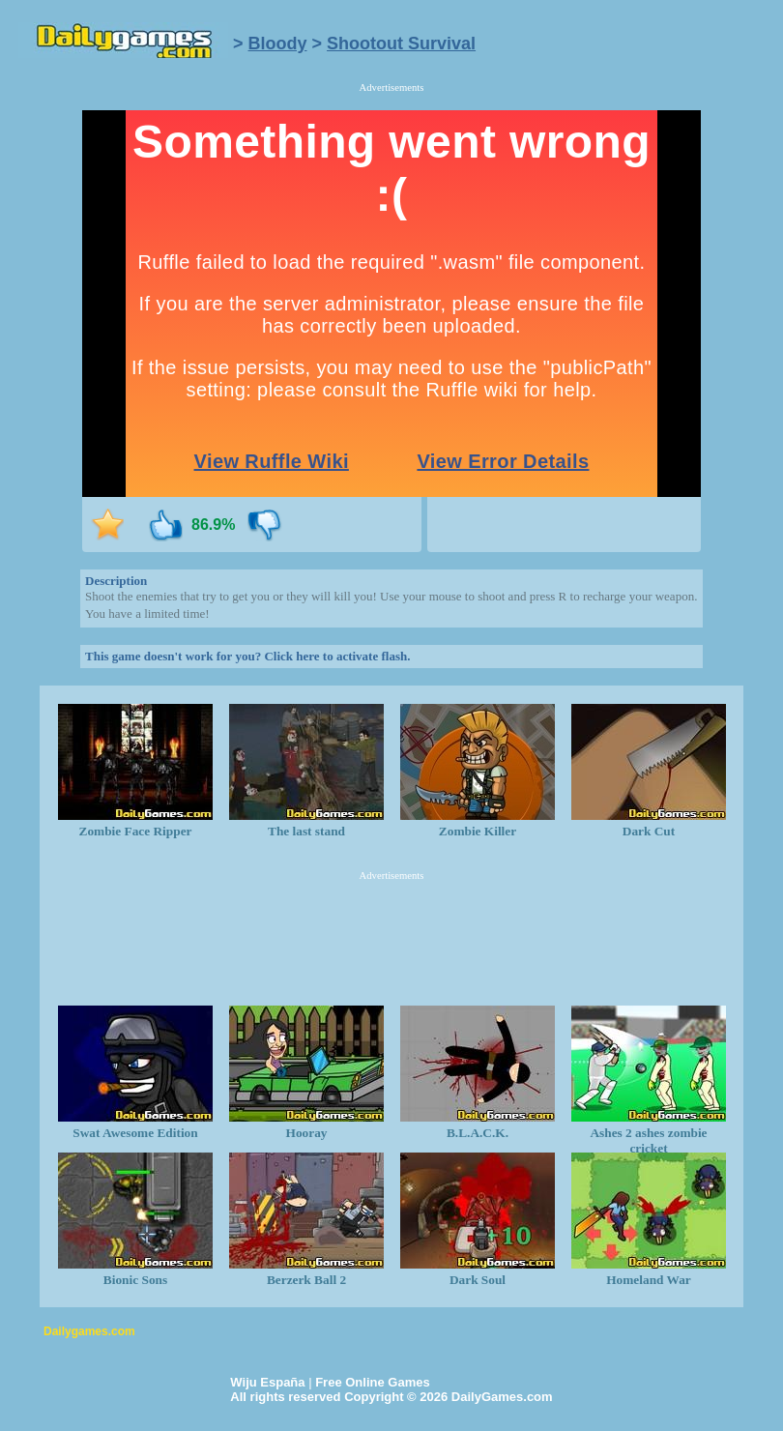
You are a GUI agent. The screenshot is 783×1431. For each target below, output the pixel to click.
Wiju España (267, 1382)
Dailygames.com (89, 1331)
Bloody (277, 43)
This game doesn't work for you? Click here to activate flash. (247, 656)
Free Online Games (372, 1382)
